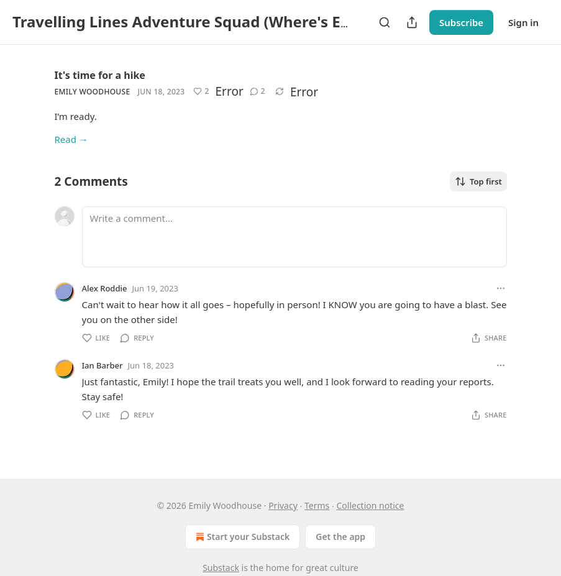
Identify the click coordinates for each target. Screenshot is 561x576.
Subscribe (461, 22)
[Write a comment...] (294, 236)
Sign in (523, 22)
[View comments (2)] (257, 91)
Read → (71, 139)
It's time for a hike (100, 75)
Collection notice (370, 505)
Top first (478, 181)
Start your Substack (241, 537)
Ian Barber (102, 365)
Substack (221, 568)
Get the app (340, 536)
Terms (316, 505)
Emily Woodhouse (92, 91)
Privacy (283, 505)
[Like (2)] (200, 91)
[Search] (384, 22)
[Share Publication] (411, 22)
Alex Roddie (104, 288)
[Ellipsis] (501, 288)
